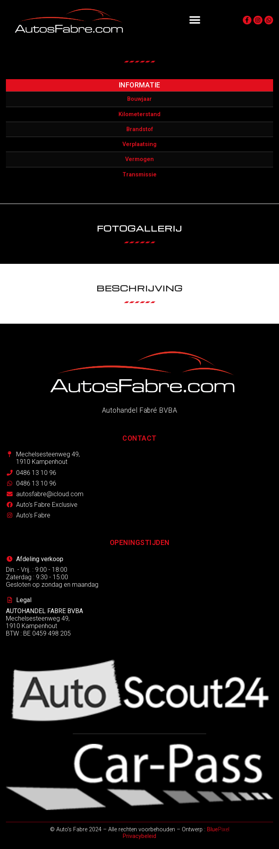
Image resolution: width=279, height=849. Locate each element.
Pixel (218, 829)
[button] (194, 20)
